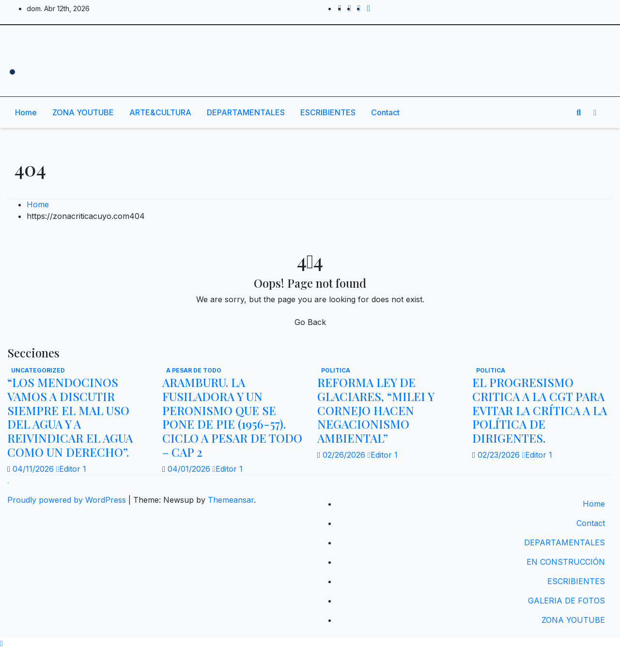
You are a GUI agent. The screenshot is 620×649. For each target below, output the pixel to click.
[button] (578, 112)
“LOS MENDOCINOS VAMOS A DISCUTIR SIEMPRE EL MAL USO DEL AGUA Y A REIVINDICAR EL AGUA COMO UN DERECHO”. (70, 417)
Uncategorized (38, 370)
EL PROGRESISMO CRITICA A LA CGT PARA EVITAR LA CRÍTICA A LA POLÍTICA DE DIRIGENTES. (539, 410)
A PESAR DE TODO (193, 370)
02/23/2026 (500, 455)
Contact (385, 112)
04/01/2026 (190, 469)
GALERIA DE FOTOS (566, 600)
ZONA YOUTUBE (83, 112)
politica (335, 370)
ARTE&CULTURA (160, 112)
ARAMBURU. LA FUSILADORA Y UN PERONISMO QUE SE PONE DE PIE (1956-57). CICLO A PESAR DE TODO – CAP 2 (232, 417)
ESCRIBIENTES (328, 112)
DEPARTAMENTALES (246, 112)
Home (26, 112)
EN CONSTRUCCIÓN (566, 562)
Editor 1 (71, 469)
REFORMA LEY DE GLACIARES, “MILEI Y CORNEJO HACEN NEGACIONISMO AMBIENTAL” (375, 410)
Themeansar (231, 500)
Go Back (310, 322)
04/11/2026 (34, 469)
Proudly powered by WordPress (67, 500)
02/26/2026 (345, 455)
